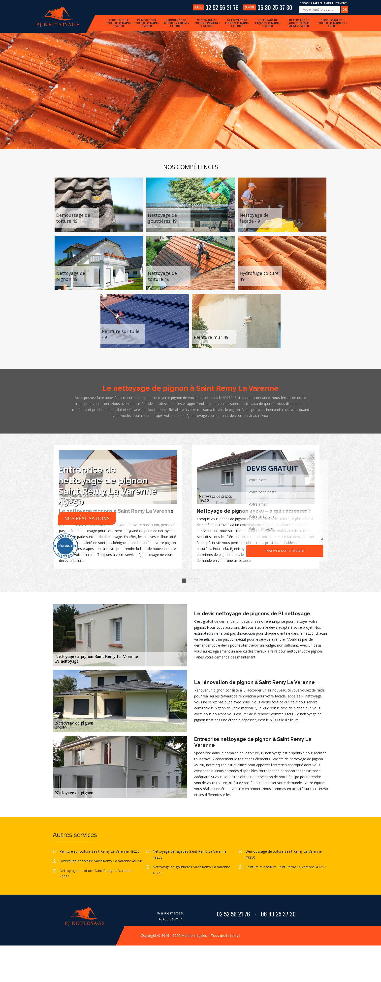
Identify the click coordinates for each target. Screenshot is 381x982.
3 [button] (196, 580)
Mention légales (194, 935)
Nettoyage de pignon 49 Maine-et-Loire (237, 23)
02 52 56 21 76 (216, 7)
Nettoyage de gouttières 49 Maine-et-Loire (299, 23)
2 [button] (190, 580)
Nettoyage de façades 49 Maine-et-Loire (267, 23)
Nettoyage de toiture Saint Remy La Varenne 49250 (95, 873)
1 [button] (184, 580)
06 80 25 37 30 (267, 7)
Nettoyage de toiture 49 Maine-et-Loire (207, 23)
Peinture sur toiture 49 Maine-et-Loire (146, 23)
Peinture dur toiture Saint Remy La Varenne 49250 (285, 867)
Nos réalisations (87, 518)
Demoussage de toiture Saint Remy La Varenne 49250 (283, 854)
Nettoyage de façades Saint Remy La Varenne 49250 (189, 854)
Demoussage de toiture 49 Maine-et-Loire (332, 23)
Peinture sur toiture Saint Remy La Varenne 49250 (100, 851)
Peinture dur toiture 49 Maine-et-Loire (118, 23)
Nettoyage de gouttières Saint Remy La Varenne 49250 (191, 870)
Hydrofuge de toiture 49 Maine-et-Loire (176, 23)
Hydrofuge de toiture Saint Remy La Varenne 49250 (101, 861)
